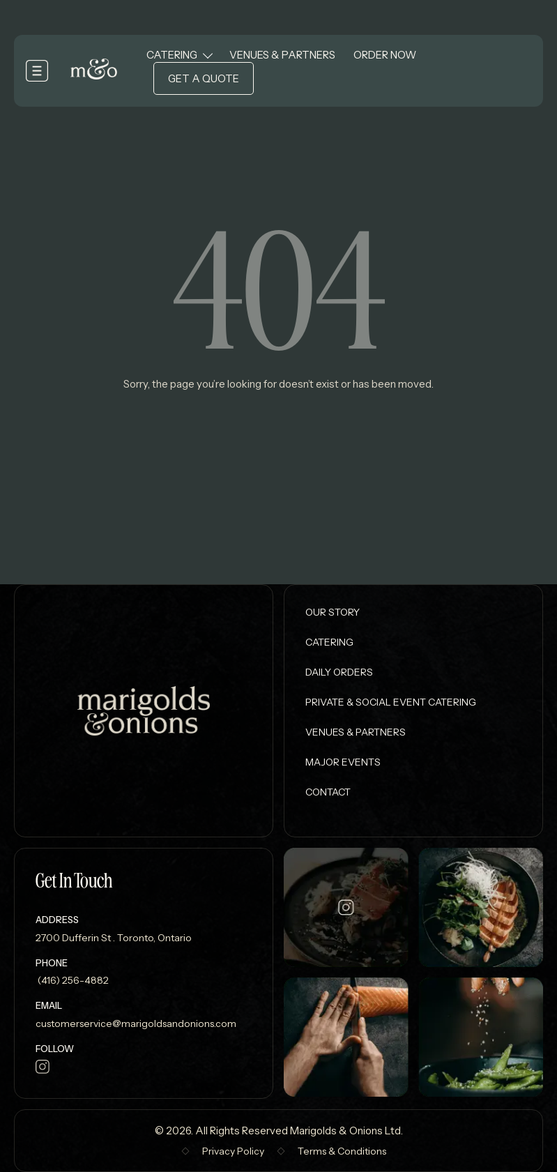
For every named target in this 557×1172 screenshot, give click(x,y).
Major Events (343, 762)
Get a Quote (203, 78)
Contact (328, 792)
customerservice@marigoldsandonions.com (136, 1023)
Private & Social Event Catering (390, 702)
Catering (171, 54)
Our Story (332, 612)
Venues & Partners (282, 54)
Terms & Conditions (342, 1151)
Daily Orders (339, 672)
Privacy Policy (233, 1151)
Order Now (384, 54)
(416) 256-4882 (72, 980)
